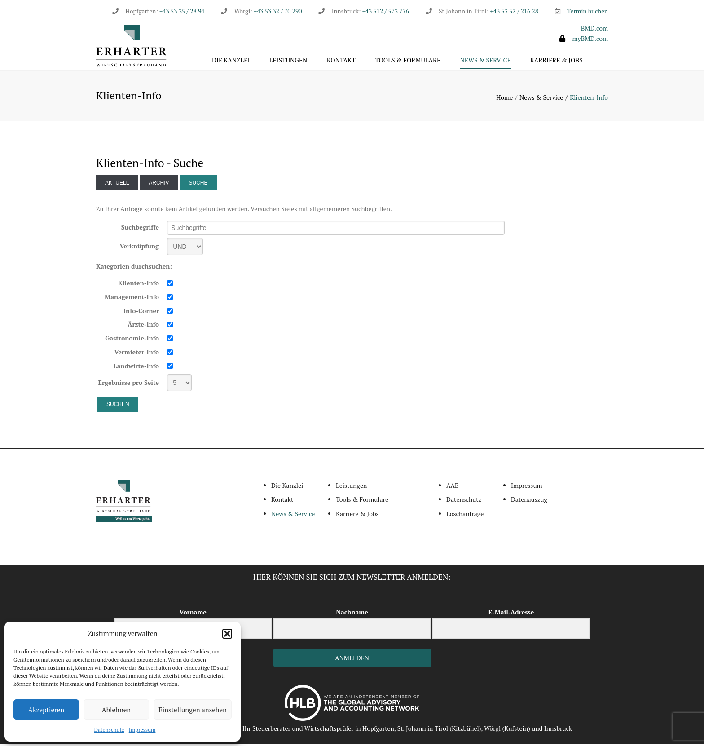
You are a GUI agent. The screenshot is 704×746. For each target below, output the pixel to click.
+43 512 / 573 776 (385, 11)
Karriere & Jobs (556, 61)
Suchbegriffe (140, 229)
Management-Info (132, 299)
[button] (227, 633)
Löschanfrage (465, 516)
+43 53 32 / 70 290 (278, 11)
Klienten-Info (138, 285)
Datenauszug (529, 502)
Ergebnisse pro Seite (128, 384)
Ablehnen (116, 709)
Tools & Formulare (407, 61)
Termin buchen (587, 11)
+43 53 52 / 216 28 (514, 11)
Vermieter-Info (136, 354)
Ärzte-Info (143, 326)
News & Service (485, 61)
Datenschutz (109, 729)
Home (504, 99)
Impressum (142, 729)
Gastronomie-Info (132, 340)
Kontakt (341, 61)
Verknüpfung (139, 248)
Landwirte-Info (136, 368)
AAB (452, 487)
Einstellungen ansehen (192, 709)
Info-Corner (141, 313)
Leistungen (288, 61)
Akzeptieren (46, 709)
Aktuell (117, 185)
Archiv (159, 185)
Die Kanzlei (231, 61)
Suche (198, 185)
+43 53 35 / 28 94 (181, 11)
